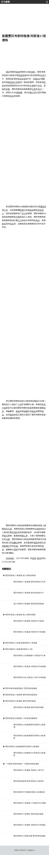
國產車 (43, 206)
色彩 (38, 220)
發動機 (19, 92)
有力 (24, 213)
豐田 (8, 72)
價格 (33, 72)
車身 (20, 79)
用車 (18, 82)
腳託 (8, 546)
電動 (4, 546)
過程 (16, 549)
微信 (39, 558)
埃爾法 (15, 542)
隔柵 (26, 411)
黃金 (12, 224)
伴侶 (40, 85)
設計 (39, 79)
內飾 (35, 79)
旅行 (14, 82)
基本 (12, 96)
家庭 (10, 82)
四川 (40, 89)
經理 (34, 558)
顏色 (4, 224)
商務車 (21, 75)
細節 (12, 414)
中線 (4, 408)
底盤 (22, 210)
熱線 (12, 558)
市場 (42, 75)
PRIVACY (23, 850)
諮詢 (8, 558)
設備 (16, 546)
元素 (10, 529)
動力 (32, 92)
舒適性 (15, 532)
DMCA (16, 850)
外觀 (18, 217)
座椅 (38, 529)
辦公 (24, 536)
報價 (18, 72)
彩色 (44, 404)
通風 (36, 542)
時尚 (6, 529)
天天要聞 (5, 2)
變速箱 (31, 210)
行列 (6, 210)
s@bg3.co (31, 850)
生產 (34, 89)
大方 (20, 220)
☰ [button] (47, 1)
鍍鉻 (18, 411)
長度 (24, 79)
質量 (8, 89)
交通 (32, 85)
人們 (20, 404)
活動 (8, 539)
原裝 (40, 210)
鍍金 (34, 411)
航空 (6, 536)
